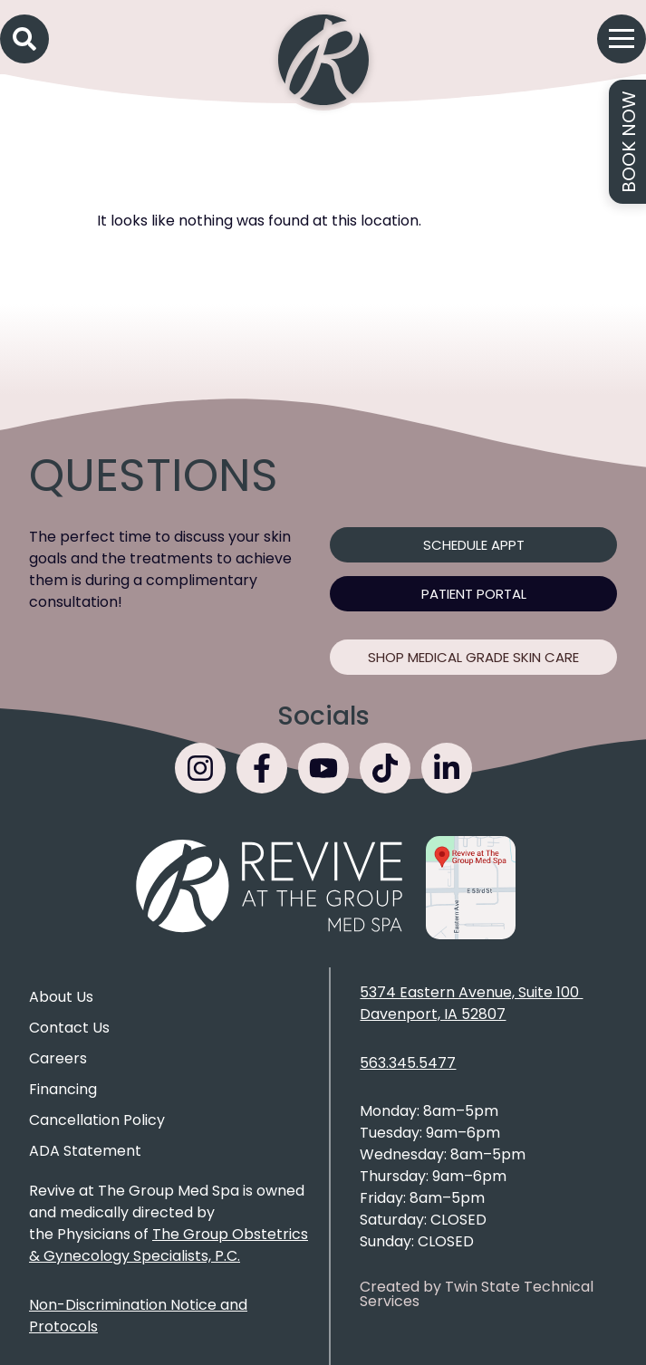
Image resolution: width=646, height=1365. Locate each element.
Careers (58, 1058)
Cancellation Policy (97, 1120)
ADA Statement (85, 1150)
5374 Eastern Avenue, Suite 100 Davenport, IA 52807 (471, 1003)
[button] (24, 38)
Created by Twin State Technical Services (476, 1294)
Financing (63, 1089)
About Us (61, 996)
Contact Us (69, 1027)
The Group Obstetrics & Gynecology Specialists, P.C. (168, 1245)
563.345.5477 (408, 1063)
